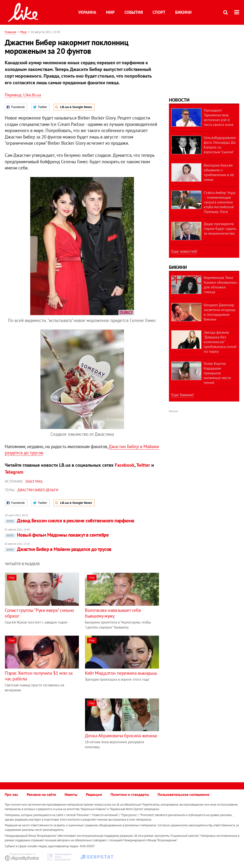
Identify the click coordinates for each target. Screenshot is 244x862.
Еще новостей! (184, 251)
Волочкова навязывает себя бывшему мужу (113, 613)
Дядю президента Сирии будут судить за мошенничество (220, 228)
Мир (110, 12)
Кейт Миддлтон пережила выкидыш (121, 673)
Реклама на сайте (41, 794)
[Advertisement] (45, 731)
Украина (87, 12)
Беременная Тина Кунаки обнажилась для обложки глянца (220, 284)
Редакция (94, 794)
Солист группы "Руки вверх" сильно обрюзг (39, 613)
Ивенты (71, 794)
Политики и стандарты (130, 794)
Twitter (143, 465)
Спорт (158, 12)
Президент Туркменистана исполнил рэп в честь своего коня (218, 117)
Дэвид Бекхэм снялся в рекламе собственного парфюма (69, 520)
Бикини (183, 12)
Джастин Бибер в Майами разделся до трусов (58, 549)
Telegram (14, 472)
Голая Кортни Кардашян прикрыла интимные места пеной (217, 373)
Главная (10, 32)
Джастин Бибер (30, 490)
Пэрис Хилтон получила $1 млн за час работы (39, 676)
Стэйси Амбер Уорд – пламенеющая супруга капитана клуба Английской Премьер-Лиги (219, 202)
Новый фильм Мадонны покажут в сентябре (57, 535)
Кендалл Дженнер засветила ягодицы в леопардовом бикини (220, 312)
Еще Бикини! (182, 394)
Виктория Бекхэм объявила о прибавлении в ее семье (219, 172)
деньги (52, 490)
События (133, 12)
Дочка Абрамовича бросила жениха (121, 736)
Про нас (11, 794)
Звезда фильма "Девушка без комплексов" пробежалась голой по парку (220, 342)
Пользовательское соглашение (183, 794)
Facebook (124, 465)
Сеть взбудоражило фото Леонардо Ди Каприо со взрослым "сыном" (220, 144)
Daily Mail (34, 481)
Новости (179, 100)
